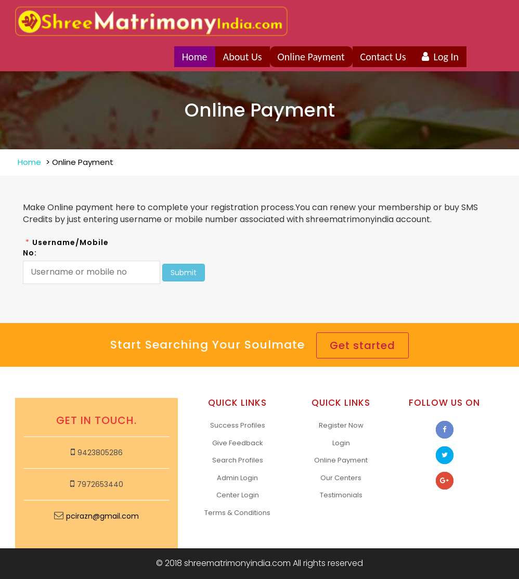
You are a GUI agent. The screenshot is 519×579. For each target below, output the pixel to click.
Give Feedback (237, 443)
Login (341, 443)
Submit (184, 272)
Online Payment (311, 56)
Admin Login (237, 478)
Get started (362, 345)
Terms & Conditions (237, 513)
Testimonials (341, 495)
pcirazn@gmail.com (102, 516)
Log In (440, 56)
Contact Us (383, 56)
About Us (242, 56)
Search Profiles (237, 460)
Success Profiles (237, 425)
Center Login (237, 495)
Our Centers (340, 478)
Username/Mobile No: (66, 247)
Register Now (341, 425)
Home (194, 56)
